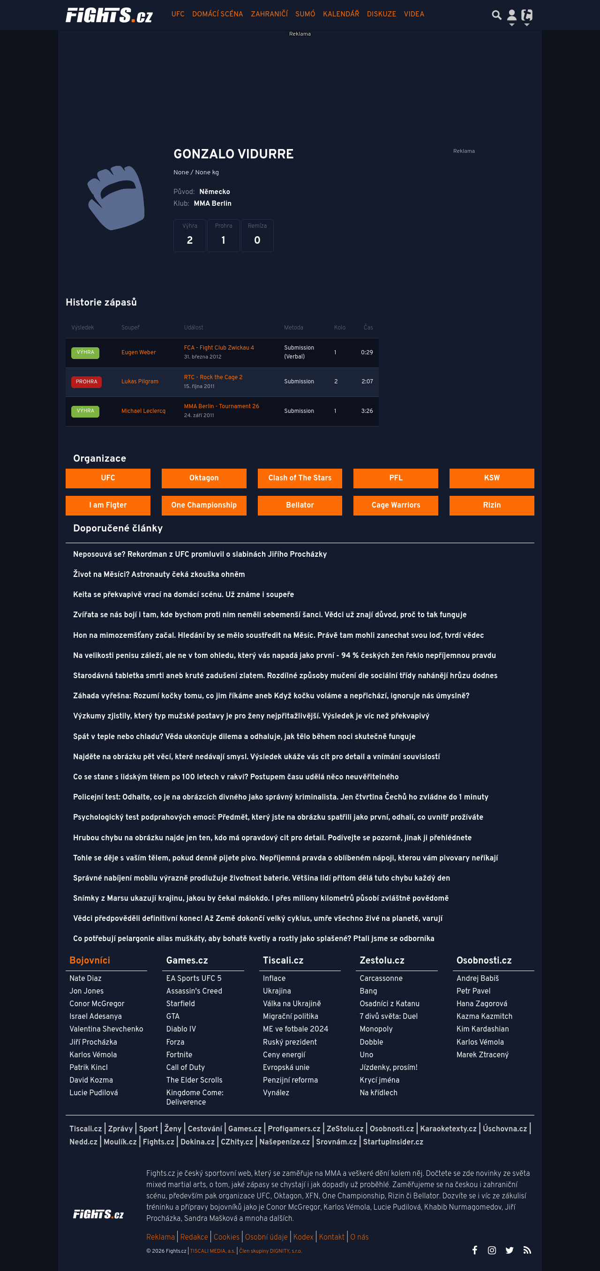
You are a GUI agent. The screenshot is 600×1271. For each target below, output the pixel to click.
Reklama (160, 1237)
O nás (359, 1237)
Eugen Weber (138, 353)
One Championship (204, 505)
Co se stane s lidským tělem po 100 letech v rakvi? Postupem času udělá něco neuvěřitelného (236, 777)
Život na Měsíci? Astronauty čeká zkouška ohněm (159, 575)
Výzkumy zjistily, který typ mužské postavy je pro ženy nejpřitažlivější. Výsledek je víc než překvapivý (251, 716)
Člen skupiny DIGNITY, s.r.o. (270, 1251)
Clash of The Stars (299, 478)
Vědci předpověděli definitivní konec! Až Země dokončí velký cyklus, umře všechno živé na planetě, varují (257, 919)
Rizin (492, 505)
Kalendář (341, 14)
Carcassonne (381, 979)
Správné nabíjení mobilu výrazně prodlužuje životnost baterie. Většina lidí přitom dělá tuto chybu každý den (261, 878)
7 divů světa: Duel (389, 1017)
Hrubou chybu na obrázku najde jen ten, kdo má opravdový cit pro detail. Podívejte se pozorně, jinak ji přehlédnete (272, 838)
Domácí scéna (217, 14)
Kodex (304, 1237)
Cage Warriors (396, 505)
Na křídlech (379, 1093)
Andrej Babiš (478, 979)
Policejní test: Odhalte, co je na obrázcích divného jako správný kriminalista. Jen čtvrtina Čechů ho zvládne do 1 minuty (280, 797)
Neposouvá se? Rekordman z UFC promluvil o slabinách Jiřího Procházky (200, 555)
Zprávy (120, 1129)
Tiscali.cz (85, 1129)
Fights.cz (158, 1142)
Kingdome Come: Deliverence (194, 1098)
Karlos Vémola (93, 1055)
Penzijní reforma (290, 1080)
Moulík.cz (120, 1142)
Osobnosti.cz (392, 1129)
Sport (148, 1129)
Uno (366, 1055)
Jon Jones (86, 991)
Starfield (180, 1004)
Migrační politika (290, 1017)
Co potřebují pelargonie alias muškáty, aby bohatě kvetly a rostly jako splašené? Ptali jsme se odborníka (254, 939)
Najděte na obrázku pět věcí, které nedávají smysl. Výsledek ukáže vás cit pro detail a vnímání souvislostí (256, 757)
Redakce (194, 1237)
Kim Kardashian (483, 1029)
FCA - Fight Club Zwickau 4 (219, 348)
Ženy (172, 1129)
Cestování (205, 1129)
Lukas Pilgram (139, 382)
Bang (368, 991)
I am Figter (108, 505)
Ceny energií (284, 1055)
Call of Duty (185, 1068)
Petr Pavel (474, 991)
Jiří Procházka (93, 1042)
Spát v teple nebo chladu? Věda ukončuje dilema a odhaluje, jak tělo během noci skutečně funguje (244, 737)
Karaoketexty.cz (448, 1129)
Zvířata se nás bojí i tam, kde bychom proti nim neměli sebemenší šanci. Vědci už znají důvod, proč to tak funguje (270, 615)
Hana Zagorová (482, 1004)
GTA (173, 1017)
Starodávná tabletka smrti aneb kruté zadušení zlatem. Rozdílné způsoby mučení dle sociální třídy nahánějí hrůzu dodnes (285, 676)
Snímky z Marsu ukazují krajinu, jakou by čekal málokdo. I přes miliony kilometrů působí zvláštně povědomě (261, 899)
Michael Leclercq (143, 411)
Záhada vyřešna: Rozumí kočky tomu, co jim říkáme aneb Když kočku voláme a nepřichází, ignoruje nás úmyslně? (271, 696)
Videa (414, 14)
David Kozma (91, 1080)
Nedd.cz (83, 1142)
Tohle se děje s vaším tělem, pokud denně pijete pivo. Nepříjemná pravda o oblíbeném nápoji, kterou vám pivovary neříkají (285, 858)
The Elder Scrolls (194, 1080)
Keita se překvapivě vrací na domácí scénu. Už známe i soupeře (183, 595)
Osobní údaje (266, 1237)
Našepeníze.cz (284, 1142)
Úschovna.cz (505, 1129)
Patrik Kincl (88, 1068)
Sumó (305, 14)
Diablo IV (181, 1029)
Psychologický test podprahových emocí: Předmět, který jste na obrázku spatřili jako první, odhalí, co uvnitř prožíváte (278, 817)
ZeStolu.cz (345, 1129)
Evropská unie (286, 1068)
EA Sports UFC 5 (194, 979)
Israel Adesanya (95, 1017)
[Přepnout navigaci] (511, 15)
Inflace (274, 979)
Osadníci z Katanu (390, 1004)
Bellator (300, 505)
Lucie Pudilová (93, 1093)
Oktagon (204, 478)
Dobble (371, 1042)
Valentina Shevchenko (106, 1029)
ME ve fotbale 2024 (296, 1029)
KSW (492, 478)
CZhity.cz (237, 1142)
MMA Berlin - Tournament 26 (221, 407)
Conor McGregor (97, 1004)
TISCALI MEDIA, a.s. (212, 1251)
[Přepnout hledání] (496, 15)
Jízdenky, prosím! (389, 1068)
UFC (178, 14)
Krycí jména (379, 1080)
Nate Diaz (85, 979)
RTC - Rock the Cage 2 (213, 377)
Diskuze (382, 14)
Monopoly (376, 1029)
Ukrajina (277, 991)
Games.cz (245, 1129)
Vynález (276, 1093)
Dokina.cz (197, 1142)
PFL (396, 478)
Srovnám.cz (336, 1142)
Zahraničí (269, 14)
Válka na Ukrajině (292, 1004)
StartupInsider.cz (393, 1142)
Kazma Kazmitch (485, 1017)
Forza (175, 1042)
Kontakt (332, 1237)
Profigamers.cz (294, 1129)
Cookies (226, 1237)
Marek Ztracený (483, 1055)
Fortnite (179, 1055)
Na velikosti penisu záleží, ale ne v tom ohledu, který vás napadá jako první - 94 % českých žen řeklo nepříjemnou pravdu (284, 656)
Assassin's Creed (194, 991)
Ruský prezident (290, 1042)
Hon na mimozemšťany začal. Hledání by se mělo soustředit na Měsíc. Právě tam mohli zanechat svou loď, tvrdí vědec (278, 636)
